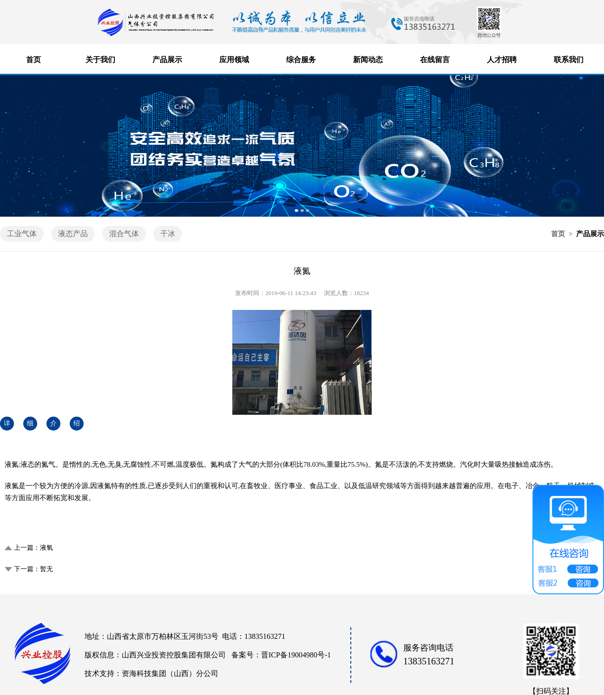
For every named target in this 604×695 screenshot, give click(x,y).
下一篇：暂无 (33, 569)
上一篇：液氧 (33, 547)
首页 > (562, 234)
